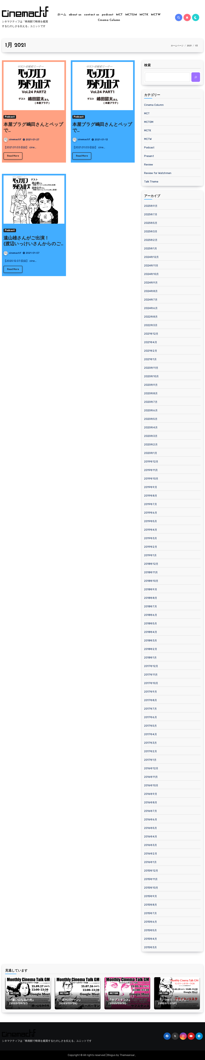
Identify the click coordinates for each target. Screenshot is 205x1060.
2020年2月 (150, 444)
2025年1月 (150, 248)
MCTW (155, 14)
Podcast (10, 116)
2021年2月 (150, 350)
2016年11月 (151, 776)
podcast (108, 14)
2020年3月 (150, 436)
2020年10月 (151, 376)
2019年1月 (150, 555)
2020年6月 (150, 410)
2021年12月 (151, 333)
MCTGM (131, 14)
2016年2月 (150, 853)
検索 (147, 65)
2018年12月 (151, 563)
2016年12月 (151, 768)
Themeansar (127, 1055)
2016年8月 (150, 802)
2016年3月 (150, 845)
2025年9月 (150, 205)
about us (75, 14)
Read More (13, 156)
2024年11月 (151, 265)
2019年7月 (150, 504)
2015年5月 (150, 930)
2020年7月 (150, 401)
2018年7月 (150, 606)
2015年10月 (151, 887)
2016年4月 (150, 836)
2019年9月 (150, 487)
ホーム (61, 14)
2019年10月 (151, 478)
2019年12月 (151, 461)
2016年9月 (150, 793)
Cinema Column (109, 20)
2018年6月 (150, 615)
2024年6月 (150, 308)
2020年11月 (151, 367)
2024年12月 (151, 257)
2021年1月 (150, 359)
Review (148, 164)
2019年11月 (151, 470)
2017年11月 (151, 674)
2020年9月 (150, 384)
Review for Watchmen (157, 173)
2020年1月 (150, 453)
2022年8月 (150, 316)
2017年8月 (150, 700)
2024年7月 (150, 299)
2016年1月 (150, 862)
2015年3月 (150, 947)
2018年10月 (151, 580)
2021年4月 (150, 342)
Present (149, 156)
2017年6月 (150, 717)
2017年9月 (150, 691)
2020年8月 (150, 393)
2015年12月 (151, 870)
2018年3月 (150, 640)
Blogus (111, 1055)
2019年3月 (150, 538)
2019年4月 (150, 529)
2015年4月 (150, 938)
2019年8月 (150, 495)
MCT (119, 14)
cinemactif (12, 139)
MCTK (143, 14)
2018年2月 (150, 649)
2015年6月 (150, 921)
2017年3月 (150, 742)
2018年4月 (150, 632)
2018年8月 (150, 597)
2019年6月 (150, 512)
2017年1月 (150, 759)
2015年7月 (150, 913)
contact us (91, 14)
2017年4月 (150, 734)
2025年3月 (150, 231)
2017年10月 (151, 683)
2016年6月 (150, 819)
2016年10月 (151, 785)
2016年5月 (150, 828)
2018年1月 (150, 657)
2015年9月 (150, 896)
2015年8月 (150, 904)
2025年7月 (150, 214)
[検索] (195, 77)
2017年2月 (150, 751)
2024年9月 (150, 282)
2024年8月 (150, 291)
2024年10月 (151, 274)
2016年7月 (150, 811)
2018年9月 (150, 589)
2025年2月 (150, 240)
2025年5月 (150, 222)
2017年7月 (150, 708)
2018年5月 (150, 623)
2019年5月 (150, 521)
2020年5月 (150, 418)
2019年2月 (150, 546)
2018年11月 (151, 572)
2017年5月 (150, 725)
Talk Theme (151, 181)
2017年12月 (151, 666)
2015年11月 (151, 879)
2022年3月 (150, 325)
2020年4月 (150, 427)
